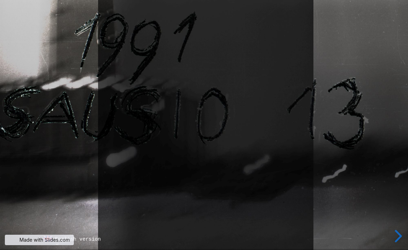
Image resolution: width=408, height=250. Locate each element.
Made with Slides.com (44, 240)
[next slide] (397, 236)
